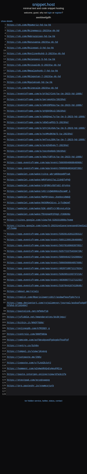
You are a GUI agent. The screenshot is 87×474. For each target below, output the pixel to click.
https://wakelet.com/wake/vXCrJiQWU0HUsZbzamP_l (38, 221)
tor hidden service (33, 468)
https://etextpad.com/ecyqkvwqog (28, 444)
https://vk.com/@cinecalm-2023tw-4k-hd (32, 99)
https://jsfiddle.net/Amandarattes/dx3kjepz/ (36, 370)
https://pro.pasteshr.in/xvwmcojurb (30, 451)
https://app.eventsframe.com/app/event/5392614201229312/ (45, 272)
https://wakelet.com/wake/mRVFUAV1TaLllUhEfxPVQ (38, 208)
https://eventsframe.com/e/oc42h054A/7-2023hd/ (38, 167)
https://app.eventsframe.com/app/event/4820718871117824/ (45, 313)
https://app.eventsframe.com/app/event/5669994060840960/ (45, 187)
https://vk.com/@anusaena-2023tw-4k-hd (32, 45)
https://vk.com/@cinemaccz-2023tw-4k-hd (33, 32)
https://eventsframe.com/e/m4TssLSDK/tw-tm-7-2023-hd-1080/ (46, 160)
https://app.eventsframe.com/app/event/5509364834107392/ (45, 194)
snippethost (43, 4)
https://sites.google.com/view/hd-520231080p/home (40, 255)
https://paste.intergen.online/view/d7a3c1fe (36, 438)
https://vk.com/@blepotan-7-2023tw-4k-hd (34, 86)
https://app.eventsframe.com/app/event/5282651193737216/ (45, 319)
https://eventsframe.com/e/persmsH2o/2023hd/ (36, 113)
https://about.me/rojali (23, 340)
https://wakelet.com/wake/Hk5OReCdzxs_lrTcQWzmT (38, 235)
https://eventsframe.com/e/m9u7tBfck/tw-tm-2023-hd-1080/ (45, 181)
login (49, 13)
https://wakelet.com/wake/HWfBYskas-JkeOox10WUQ (38, 228)
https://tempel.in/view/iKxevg (27, 411)
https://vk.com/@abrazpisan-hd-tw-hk (31, 38)
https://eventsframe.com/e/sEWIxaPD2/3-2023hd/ (38, 140)
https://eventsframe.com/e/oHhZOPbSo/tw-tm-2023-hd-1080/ (45, 120)
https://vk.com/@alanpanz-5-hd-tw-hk (31, 65)
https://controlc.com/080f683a (27, 390)
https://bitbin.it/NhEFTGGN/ (25, 377)
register (58, 13)
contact (59, 468)
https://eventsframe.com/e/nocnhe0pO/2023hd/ (36, 174)
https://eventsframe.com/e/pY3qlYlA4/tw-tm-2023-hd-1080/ (45, 106)
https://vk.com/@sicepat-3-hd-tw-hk (30, 52)
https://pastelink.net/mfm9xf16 (27, 363)
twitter (45, 468)
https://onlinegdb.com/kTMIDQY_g (28, 383)
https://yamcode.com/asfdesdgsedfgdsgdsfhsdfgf (38, 397)
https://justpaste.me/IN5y (24, 417)
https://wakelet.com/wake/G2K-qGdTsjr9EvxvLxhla (38, 242)
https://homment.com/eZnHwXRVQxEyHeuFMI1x (34, 431)
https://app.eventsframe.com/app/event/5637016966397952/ (45, 285)
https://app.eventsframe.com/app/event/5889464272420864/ (45, 299)
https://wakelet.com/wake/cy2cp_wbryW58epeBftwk (38, 201)
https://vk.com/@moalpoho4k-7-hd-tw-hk (32, 79)
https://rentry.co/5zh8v (23, 404)
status (51, 468)
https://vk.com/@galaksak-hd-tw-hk (29, 93)
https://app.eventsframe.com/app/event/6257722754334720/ (45, 292)
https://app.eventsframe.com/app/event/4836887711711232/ (45, 326)
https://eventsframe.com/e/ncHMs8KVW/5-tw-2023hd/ (40, 154)
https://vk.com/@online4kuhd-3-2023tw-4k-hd (36, 59)
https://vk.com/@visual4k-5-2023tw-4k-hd (34, 72)
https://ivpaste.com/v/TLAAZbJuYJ (29, 424)
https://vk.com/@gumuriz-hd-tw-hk (29, 25)
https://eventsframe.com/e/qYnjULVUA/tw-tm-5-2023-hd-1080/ (46, 147)
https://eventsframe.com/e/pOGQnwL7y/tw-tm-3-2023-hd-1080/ (46, 133)
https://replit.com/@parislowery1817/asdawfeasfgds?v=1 (43, 346)
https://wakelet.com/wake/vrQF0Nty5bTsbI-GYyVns (38, 215)
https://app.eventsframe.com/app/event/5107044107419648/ (45, 333)
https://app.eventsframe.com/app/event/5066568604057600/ (45, 306)
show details (7, 21)
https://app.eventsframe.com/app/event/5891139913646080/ (45, 279)
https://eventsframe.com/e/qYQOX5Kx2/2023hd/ (36, 126)
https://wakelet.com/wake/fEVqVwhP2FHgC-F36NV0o (38, 248)
